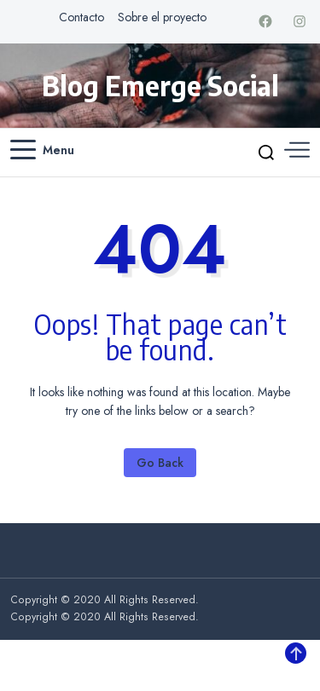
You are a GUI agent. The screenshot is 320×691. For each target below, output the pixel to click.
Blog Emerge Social (160, 85)
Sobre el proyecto (162, 17)
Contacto (81, 17)
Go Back (160, 462)
